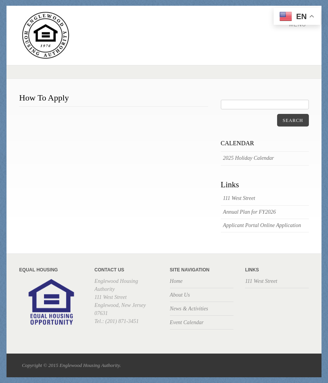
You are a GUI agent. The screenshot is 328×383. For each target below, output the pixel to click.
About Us (180, 295)
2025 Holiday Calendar (248, 158)
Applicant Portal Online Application (262, 225)
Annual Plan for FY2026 (249, 212)
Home (176, 281)
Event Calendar (187, 322)
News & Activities (189, 309)
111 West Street (239, 198)
